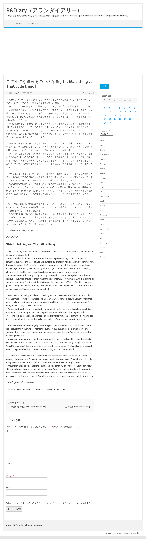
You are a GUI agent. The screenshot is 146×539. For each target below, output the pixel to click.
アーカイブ (105, 131)
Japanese (104, 178)
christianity (26, 389)
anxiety (50, 389)
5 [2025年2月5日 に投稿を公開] (119, 108)
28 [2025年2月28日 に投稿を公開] (130, 119)
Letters (103, 187)
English (102, 159)
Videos (102, 252)
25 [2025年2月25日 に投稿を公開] (115, 119)
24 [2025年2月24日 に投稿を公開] (110, 119)
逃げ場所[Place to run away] (78, 407)
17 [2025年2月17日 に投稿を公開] (110, 115)
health (102, 169)
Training (103, 247)
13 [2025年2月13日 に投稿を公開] (125, 112)
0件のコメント (88, 93)
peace (102, 220)
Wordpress (137, 533)
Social (102, 234)
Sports (102, 238)
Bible (19, 389)
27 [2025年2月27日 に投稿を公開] (125, 119)
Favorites (103, 164)
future (56, 389)
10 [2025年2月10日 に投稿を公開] (110, 112)
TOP (8, 24)
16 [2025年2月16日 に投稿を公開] (105, 115)
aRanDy (17, 93)
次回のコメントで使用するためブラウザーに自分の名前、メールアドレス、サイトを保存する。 (49, 503)
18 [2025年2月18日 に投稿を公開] (115, 115)
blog (101, 145)
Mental (102, 201)
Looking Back (105, 196)
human (102, 173)
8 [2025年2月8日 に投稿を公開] (134, 108)
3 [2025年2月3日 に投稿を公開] (109, 108)
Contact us (33, 24)
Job (101, 182)
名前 (9, 463)
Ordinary (103, 215)
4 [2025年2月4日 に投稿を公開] (114, 108)
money (102, 206)
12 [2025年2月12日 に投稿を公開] (120, 112)
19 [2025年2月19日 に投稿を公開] (120, 115)
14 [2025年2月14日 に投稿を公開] (130, 112)
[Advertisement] (73, 51)
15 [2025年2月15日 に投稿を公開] (135, 112)
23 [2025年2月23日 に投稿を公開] (105, 119)
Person (103, 224)
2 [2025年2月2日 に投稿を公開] (104, 108)
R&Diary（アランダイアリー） (44, 10)
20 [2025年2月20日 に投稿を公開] (125, 115)
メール (10, 476)
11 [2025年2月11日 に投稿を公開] (115, 112)
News (102, 210)
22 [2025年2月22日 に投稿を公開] (135, 115)
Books (102, 150)
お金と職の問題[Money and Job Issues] (27, 407)
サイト (9, 488)
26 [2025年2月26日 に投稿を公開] (120, 119)
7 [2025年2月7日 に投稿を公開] (129, 108)
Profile (19, 24)
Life (101, 192)
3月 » (110, 123)
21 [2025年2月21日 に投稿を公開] (130, 115)
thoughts (103, 243)
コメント (11, 431)
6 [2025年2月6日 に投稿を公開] (124, 108)
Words (102, 257)
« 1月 (104, 123)
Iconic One (110, 533)
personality (36, 389)
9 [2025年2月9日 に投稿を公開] (104, 112)
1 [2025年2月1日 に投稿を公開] (134, 104)
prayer (63, 389)
